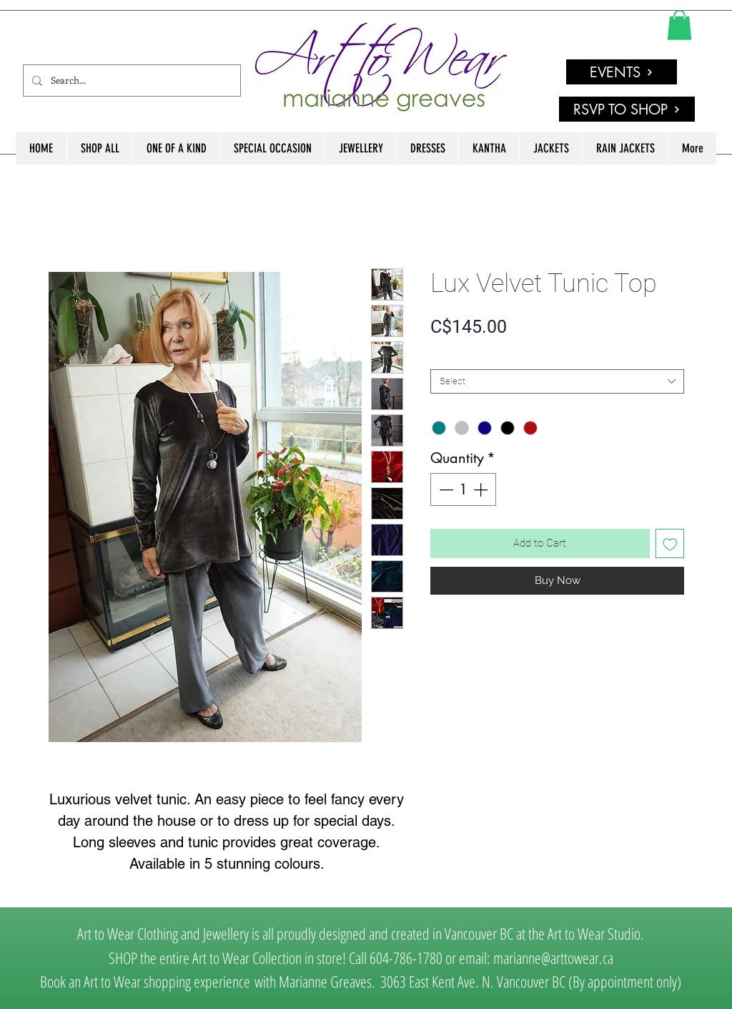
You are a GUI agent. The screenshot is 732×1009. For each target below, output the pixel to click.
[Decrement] (444, 489)
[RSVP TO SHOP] (627, 109)
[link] (679, 25)
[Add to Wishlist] (670, 543)
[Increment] (482, 489)
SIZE (442, 357)
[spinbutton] (463, 489)
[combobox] (557, 381)
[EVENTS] (621, 71)
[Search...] (130, 80)
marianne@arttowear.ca (553, 957)
